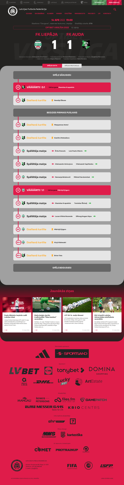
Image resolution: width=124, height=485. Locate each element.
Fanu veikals (114, 2)
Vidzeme (24, 2)
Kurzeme (11, 2)
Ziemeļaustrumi (68, 2)
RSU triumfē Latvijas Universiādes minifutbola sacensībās (104, 317)
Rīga (84, 2)
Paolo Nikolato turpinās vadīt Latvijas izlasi (15, 316)
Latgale (52, 2)
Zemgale (38, 2)
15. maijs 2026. (17, 330)
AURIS (111, 478)
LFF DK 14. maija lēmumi (73, 315)
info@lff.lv (34, 468)
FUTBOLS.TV (99, 2)
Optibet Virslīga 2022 (57, 27)
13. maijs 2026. (107, 330)
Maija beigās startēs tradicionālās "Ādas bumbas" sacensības (45, 317)
